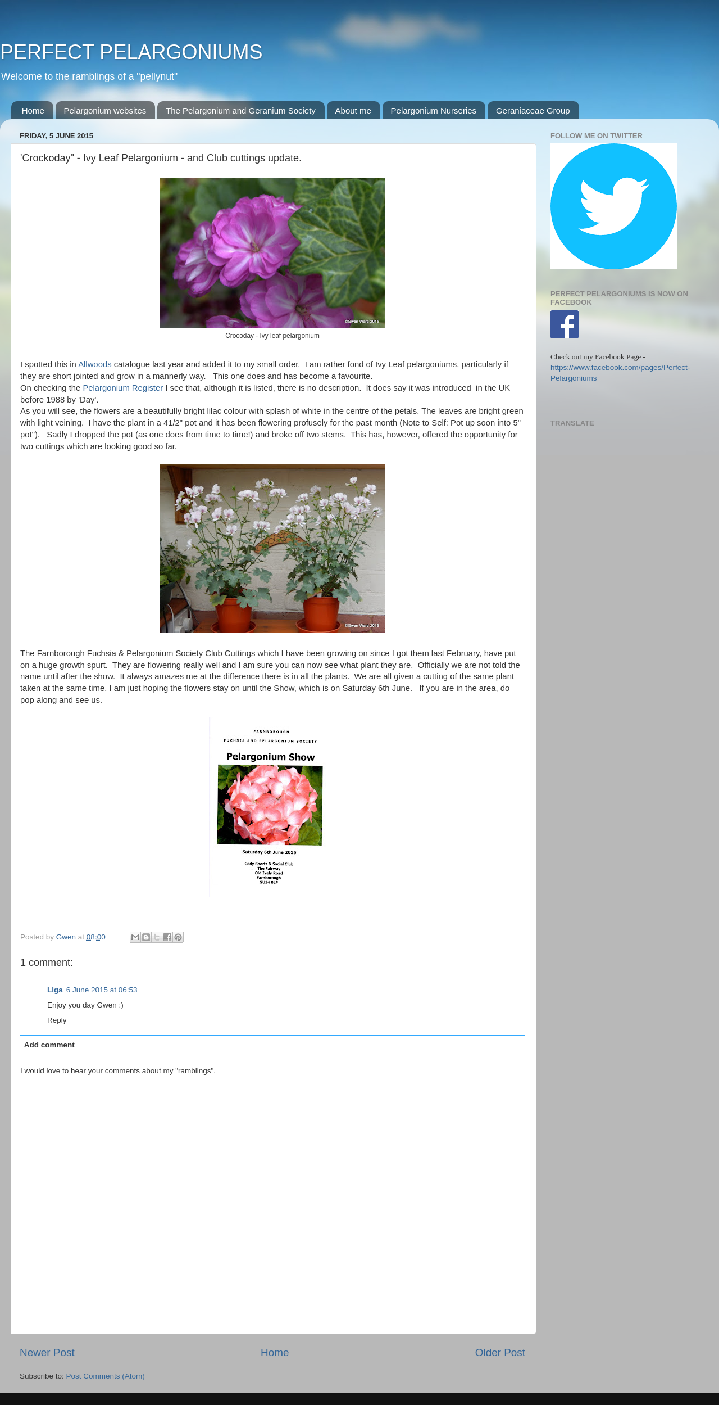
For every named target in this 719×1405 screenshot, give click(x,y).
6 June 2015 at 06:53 (102, 990)
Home (33, 110)
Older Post (500, 1352)
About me (353, 110)
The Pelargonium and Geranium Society (241, 110)
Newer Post (47, 1352)
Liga (55, 990)
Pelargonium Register (123, 387)
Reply (57, 1020)
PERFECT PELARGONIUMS (131, 52)
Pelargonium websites (105, 110)
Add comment (49, 1045)
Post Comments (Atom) (105, 1376)
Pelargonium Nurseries (434, 110)
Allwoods (94, 364)
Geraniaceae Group (533, 110)
